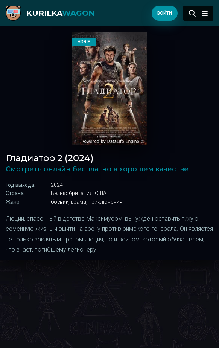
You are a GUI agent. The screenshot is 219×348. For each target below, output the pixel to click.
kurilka (60, 13)
